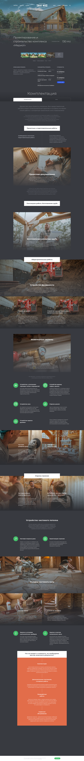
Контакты (64, 5)
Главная (34, 60)
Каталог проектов (40, 60)
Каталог (16, 5)
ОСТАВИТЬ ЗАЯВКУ (61, 82)
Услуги (27, 5)
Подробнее (40, 758)
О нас (59, 5)
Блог (54, 5)
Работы (21, 5)
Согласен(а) (57, 758)
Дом (46, 60)
